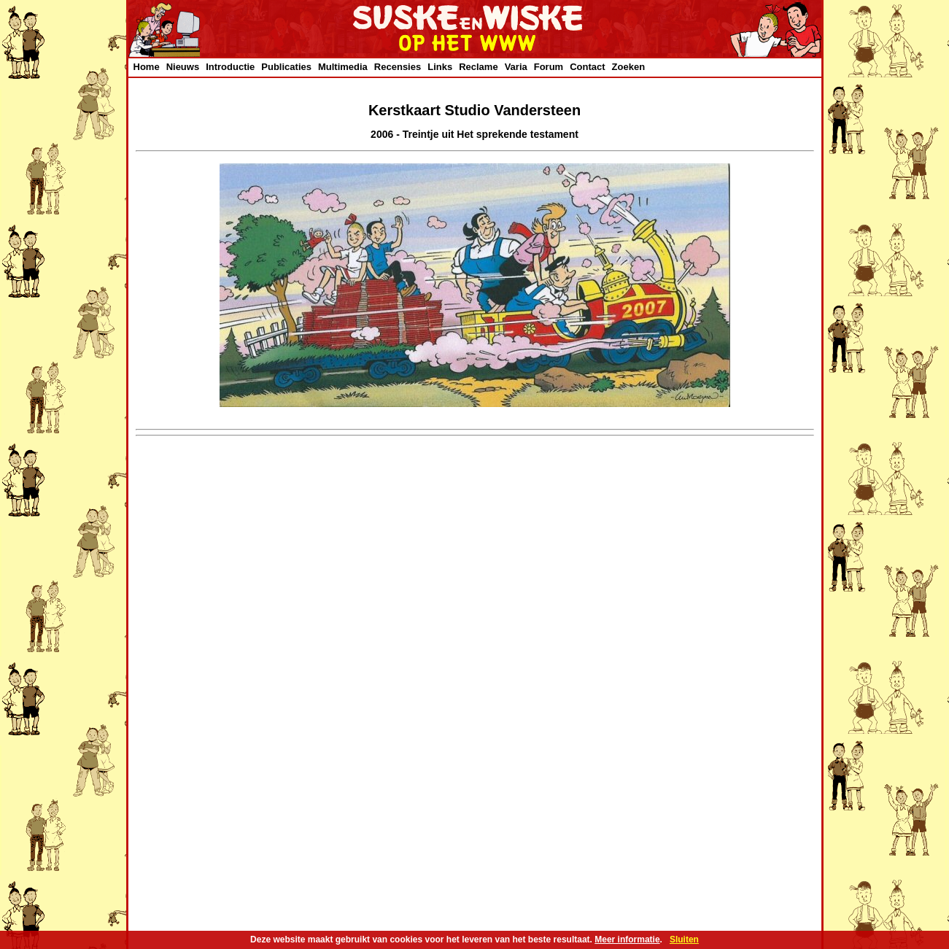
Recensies (397, 66)
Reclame (478, 66)
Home (146, 66)
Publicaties (286, 66)
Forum (548, 66)
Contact (587, 66)
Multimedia (343, 66)
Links (439, 66)
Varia (516, 66)
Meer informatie (626, 939)
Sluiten (684, 939)
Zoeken (629, 66)
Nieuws (183, 66)
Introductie (230, 66)
